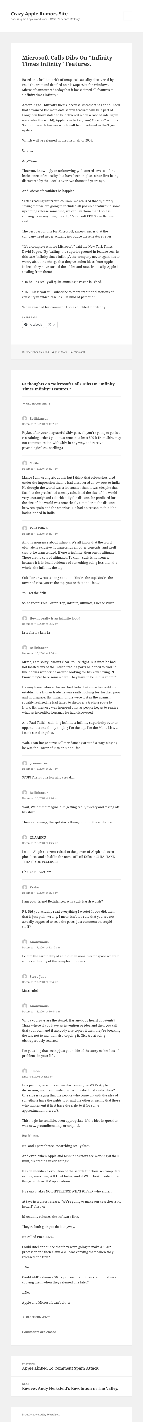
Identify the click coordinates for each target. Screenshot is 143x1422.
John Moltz (61, 352)
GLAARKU (38, 837)
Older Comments (38, 403)
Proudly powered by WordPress (41, 1414)
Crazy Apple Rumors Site (39, 13)
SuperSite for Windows (90, 85)
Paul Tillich (39, 528)
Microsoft (79, 352)
